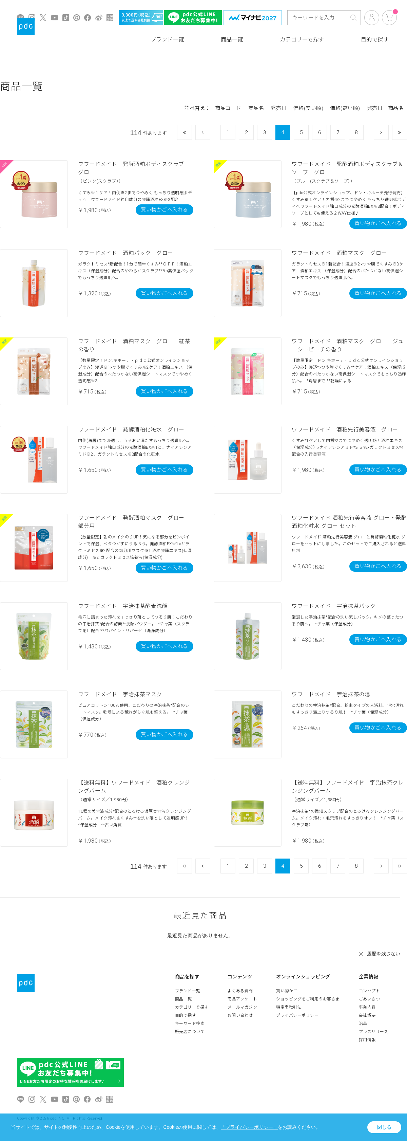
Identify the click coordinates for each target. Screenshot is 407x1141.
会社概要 (367, 1015)
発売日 (279, 108)
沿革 (363, 1023)
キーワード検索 (190, 1023)
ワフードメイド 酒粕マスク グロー (339, 253)
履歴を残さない (383, 953)
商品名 (256, 108)
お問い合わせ (240, 1015)
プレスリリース (373, 1031)
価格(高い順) (345, 108)
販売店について (190, 1031)
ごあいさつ (369, 999)
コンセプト (369, 991)
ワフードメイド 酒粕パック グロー (125, 253)
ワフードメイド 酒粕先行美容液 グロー (345, 429)
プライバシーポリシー (297, 1015)
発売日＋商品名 (385, 108)
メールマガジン (242, 1007)
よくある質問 (240, 991)
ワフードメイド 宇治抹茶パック (334, 606)
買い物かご (286, 991)
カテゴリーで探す (302, 39)
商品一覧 (232, 39)
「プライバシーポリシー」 (249, 1127)
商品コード (228, 108)
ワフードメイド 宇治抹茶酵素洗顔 (123, 606)
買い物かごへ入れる (164, 210)
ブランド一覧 (167, 39)
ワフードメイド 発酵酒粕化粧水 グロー (131, 429)
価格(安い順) (308, 108)
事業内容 (367, 1007)
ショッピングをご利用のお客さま (308, 999)
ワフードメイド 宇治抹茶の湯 (331, 694)
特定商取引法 (289, 1007)
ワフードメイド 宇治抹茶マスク (120, 694)
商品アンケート (242, 999)
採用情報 (367, 1039)
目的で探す (375, 39)
